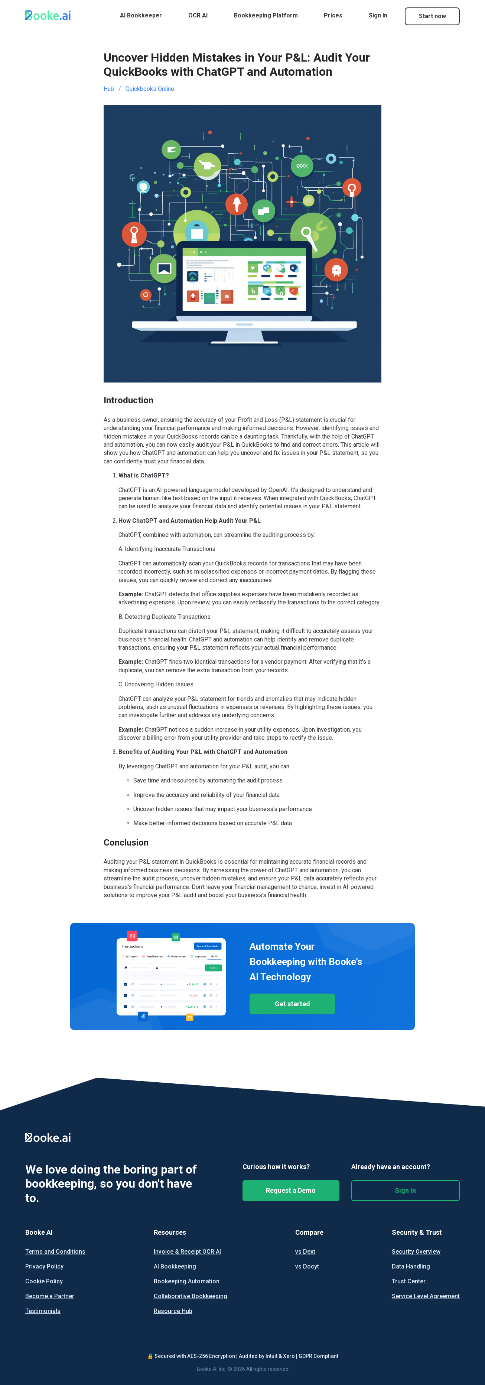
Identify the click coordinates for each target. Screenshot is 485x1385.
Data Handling (411, 1267)
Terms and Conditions (55, 1252)
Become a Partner (49, 1296)
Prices (333, 15)
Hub (109, 88)
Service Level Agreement (426, 1296)
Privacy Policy (44, 1267)
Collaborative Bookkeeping (190, 1296)
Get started (292, 1004)
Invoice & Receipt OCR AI (187, 1252)
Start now (432, 16)
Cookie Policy (44, 1281)
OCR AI (198, 15)
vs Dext (305, 1252)
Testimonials (43, 1311)
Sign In (405, 1190)
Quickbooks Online (150, 88)
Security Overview (416, 1252)
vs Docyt (307, 1267)
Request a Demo (291, 1190)
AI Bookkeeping (175, 1267)
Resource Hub (173, 1311)
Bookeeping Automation (186, 1281)
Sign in (378, 15)
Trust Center (409, 1281)
